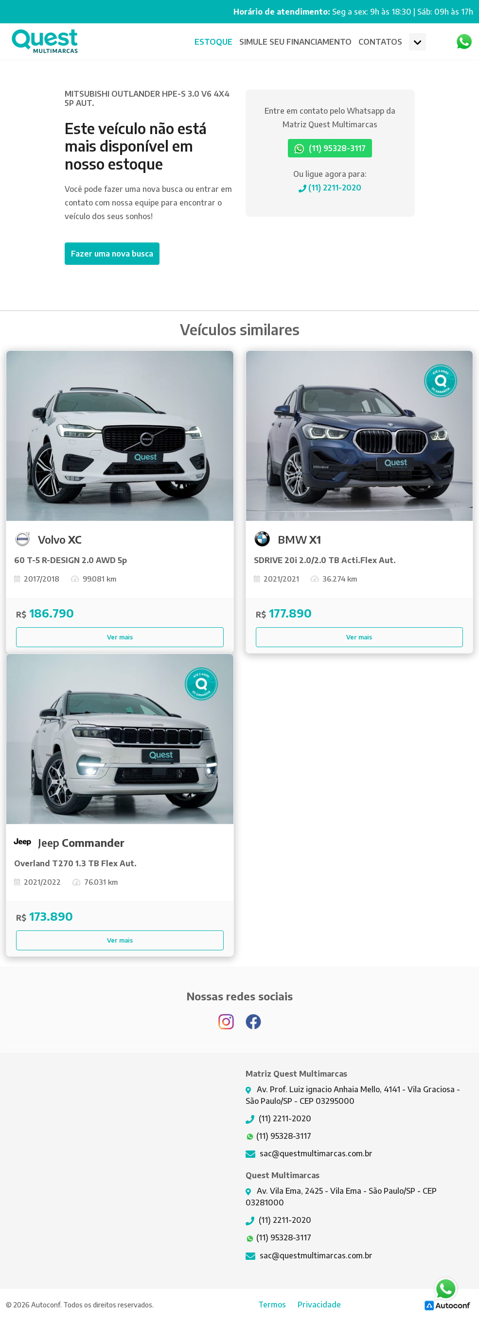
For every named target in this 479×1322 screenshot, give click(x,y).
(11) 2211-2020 (330, 187)
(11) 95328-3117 (330, 148)
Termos (272, 1304)
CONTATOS (380, 42)
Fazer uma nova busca (112, 253)
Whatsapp (464, 42)
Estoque (213, 42)
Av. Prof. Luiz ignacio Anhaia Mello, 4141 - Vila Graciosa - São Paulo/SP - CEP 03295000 (353, 1095)
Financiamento (295, 42)
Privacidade (319, 1304)
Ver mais (120, 637)
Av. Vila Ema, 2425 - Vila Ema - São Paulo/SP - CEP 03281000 (341, 1196)
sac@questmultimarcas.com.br (309, 1153)
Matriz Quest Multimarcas (45, 41)
